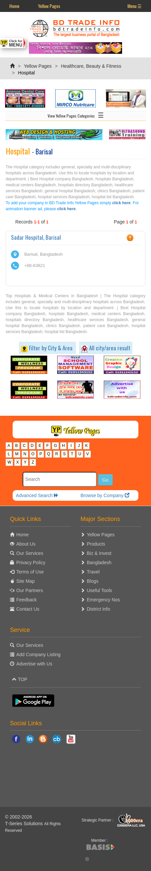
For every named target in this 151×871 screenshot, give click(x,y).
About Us (26, 544)
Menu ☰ (134, 5)
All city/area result (105, 348)
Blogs (92, 581)
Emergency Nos (103, 599)
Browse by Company (104, 495)
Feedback (26, 599)
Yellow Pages (49, 5)
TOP (19, 679)
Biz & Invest (99, 553)
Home (14, 5)
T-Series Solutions (24, 823)
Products (96, 544)
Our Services (29, 553)
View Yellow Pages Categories (76, 115)
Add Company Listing (38, 654)
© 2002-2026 (18, 817)
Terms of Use (30, 571)
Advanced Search (37, 495)
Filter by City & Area (47, 348)
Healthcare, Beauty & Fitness (91, 66)
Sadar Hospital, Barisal (36, 237)
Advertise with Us (34, 663)
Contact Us (27, 609)
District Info (98, 609)
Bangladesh (99, 562)
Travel (93, 571)
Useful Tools (99, 590)
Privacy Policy (30, 562)
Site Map (25, 581)
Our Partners (29, 590)
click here (121, 203)
